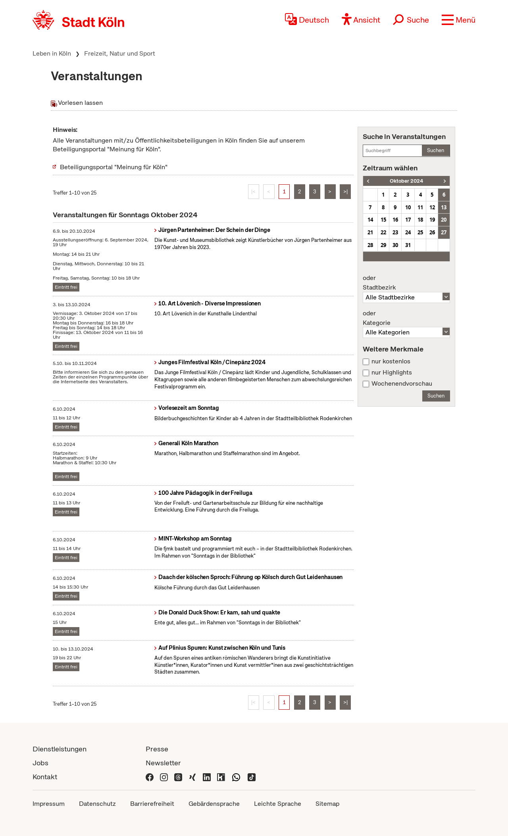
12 (432, 207)
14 (370, 219)
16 (395, 219)
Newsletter (163, 762)
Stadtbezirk (406, 283)
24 (408, 232)
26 (432, 232)
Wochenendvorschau (401, 383)
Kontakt (45, 776)
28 (370, 245)
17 (408, 219)
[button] (458, 20)
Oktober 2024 (406, 181)
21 (370, 232)
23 (395, 232)
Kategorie (406, 318)
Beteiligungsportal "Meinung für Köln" (113, 167)
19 (432, 219)
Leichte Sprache (277, 803)
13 (443, 207)
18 (420, 219)
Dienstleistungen (60, 748)
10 (408, 207)
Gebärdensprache (214, 803)
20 (443, 219)
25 (420, 232)
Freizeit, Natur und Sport (119, 53)
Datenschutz (97, 803)
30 (395, 245)
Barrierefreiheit (152, 803)
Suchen (435, 150)
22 (383, 232)
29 (383, 245)
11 (420, 207)
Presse (157, 748)
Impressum (49, 803)
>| (345, 191)
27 (443, 232)
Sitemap (327, 803)
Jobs (40, 762)
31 (408, 245)
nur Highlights (391, 372)
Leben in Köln (52, 53)
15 (383, 219)
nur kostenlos (390, 361)
